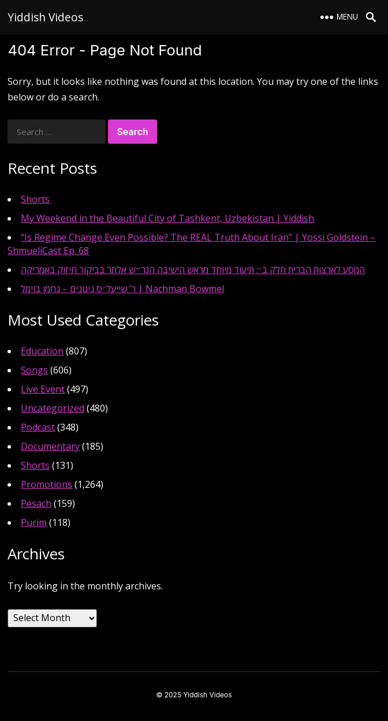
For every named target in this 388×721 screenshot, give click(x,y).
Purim (34, 522)
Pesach (36, 503)
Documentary (50, 446)
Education (42, 351)
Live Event (43, 389)
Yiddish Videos (45, 17)
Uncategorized (52, 408)
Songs (34, 370)
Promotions (46, 484)
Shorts (35, 199)
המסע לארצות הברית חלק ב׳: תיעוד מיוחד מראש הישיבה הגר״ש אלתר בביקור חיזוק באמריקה (193, 269)
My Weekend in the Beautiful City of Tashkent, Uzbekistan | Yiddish (167, 218)
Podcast (38, 427)
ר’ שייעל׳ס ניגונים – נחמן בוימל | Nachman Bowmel (122, 288)
